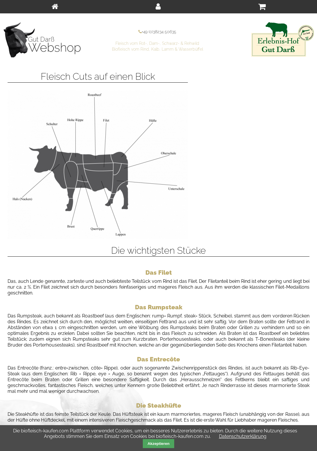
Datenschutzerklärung (242, 436)
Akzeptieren (158, 443)
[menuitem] (54, 6)
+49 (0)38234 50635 (159, 31)
